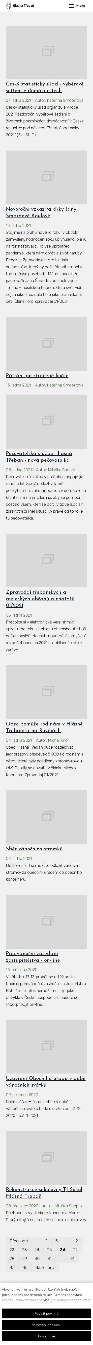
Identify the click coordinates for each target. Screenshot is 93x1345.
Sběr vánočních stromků (34, 849)
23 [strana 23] (24, 1249)
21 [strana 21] (77, 1240)
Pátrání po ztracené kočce (37, 375)
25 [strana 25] (49, 1249)
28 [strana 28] (12, 1258)
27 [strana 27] (75, 1249)
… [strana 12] (67, 1240)
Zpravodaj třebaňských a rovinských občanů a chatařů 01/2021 (40, 599)
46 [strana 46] (25, 1267)
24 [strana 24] (36, 1249)
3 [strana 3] (56, 1240)
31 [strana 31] (50, 1258)
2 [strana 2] (46, 1240)
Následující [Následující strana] (45, 1267)
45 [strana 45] (12, 1267)
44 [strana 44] (71, 1258)
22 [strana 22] (12, 1249)
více (46, 1300)
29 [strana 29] (24, 1258)
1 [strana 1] (36, 1240)
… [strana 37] (61, 1258)
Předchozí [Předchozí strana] (19, 1240)
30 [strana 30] (37, 1258)
